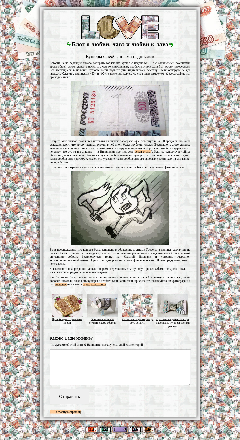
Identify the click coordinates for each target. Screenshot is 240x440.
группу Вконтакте (94, 284)
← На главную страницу (65, 412)
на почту (60, 284)
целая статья (143, 151)
